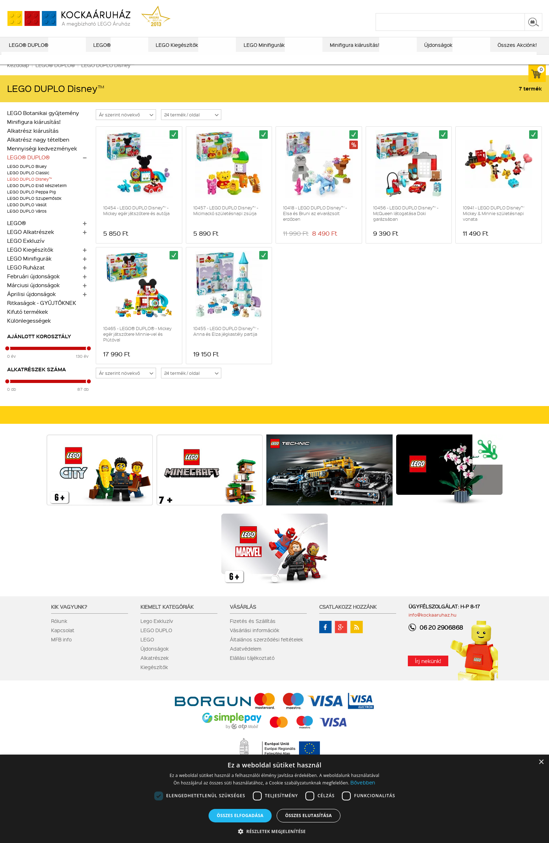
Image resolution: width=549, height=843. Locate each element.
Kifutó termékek (27, 321)
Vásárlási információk (254, 639)
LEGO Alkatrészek (30, 241)
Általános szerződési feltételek (266, 649)
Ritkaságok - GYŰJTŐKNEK (41, 312)
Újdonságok (154, 658)
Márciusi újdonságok (33, 294)
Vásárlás (243, 616)
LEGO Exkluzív (26, 250)
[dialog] (274, 799)
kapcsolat (457, 6)
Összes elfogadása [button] (240, 815)
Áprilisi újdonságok (31, 303)
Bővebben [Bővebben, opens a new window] (362, 782)
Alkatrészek (154, 667)
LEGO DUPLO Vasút (27, 214)
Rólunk (59, 630)
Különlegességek (29, 330)
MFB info (61, 649)
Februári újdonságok (33, 285)
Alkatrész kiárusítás (33, 140)
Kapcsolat (62, 639)
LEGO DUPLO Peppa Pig (31, 201)
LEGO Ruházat (26, 276)
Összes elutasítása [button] (308, 815)
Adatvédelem (245, 658)
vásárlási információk (386, 6)
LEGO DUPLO (156, 639)
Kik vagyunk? (69, 616)
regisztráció (528, 6)
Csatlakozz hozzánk (348, 616)
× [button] (541, 762)
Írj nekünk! (428, 670)
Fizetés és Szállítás (253, 630)
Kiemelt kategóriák (167, 616)
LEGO (147, 649)
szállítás (428, 6)
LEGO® (16, 232)
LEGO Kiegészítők (30, 259)
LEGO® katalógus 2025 (326, 6)
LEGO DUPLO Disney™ (29, 188)
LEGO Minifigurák (29, 268)
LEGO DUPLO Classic (28, 182)
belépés (497, 6)
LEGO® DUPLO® (28, 166)
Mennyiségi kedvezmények (42, 158)
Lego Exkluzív (156, 630)
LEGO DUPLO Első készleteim (37, 195)
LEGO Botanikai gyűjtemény (43, 122)
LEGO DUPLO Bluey (27, 176)
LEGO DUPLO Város (26, 220)
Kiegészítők (154, 676)
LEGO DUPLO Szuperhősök (34, 207)
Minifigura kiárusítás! (34, 131)
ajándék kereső (272, 6)
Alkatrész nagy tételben (38, 149)
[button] (274, 831)
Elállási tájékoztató (252, 667)
